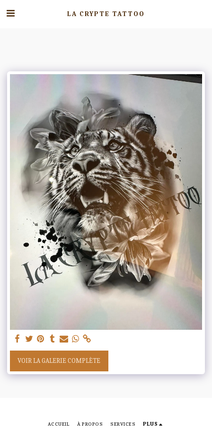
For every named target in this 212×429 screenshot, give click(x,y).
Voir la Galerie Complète (59, 361)
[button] (10, 13)
